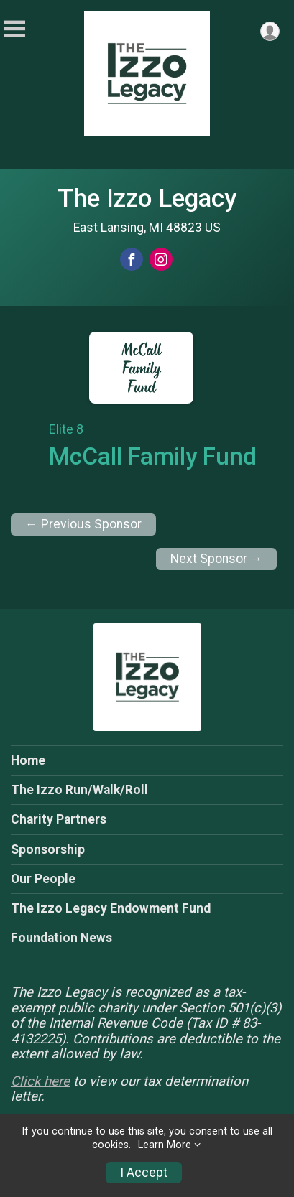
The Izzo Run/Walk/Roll (79, 790)
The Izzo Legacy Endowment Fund (111, 908)
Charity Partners (58, 819)
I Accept (143, 1172)
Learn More (164, 1145)
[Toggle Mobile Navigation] (14, 29)
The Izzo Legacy (147, 198)
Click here (40, 1081)
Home (28, 760)
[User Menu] (270, 31)
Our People (43, 879)
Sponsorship (48, 849)
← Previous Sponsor (83, 524)
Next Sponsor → (216, 558)
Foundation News (61, 938)
